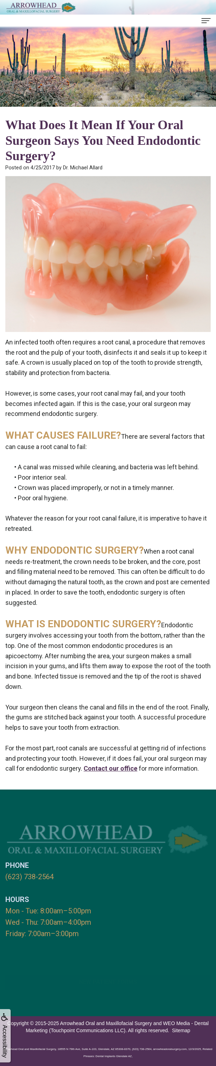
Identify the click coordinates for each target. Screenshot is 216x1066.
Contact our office (110, 768)
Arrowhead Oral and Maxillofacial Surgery (106, 1023)
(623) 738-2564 (29, 876)
